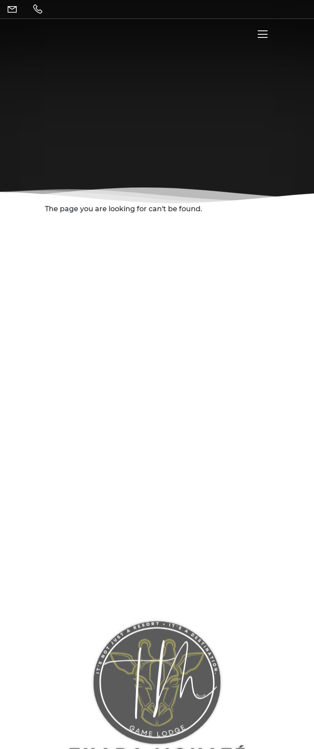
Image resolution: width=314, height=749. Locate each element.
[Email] (14, 9)
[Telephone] (39, 9)
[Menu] (260, 36)
